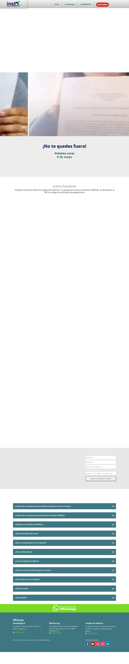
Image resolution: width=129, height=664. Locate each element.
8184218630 (56, 633)
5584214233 (92, 633)
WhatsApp (69, 4)
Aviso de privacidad (92, 640)
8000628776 (85, 4)
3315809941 (20, 632)
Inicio (57, 4)
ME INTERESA (102, 5)
